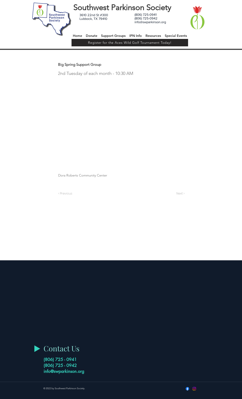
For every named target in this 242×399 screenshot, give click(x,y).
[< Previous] (65, 193)
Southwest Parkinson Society (122, 7)
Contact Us (61, 348)
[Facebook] (187, 388)
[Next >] (180, 193)
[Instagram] (194, 388)
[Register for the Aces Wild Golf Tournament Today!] (130, 42)
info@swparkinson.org (150, 22)
